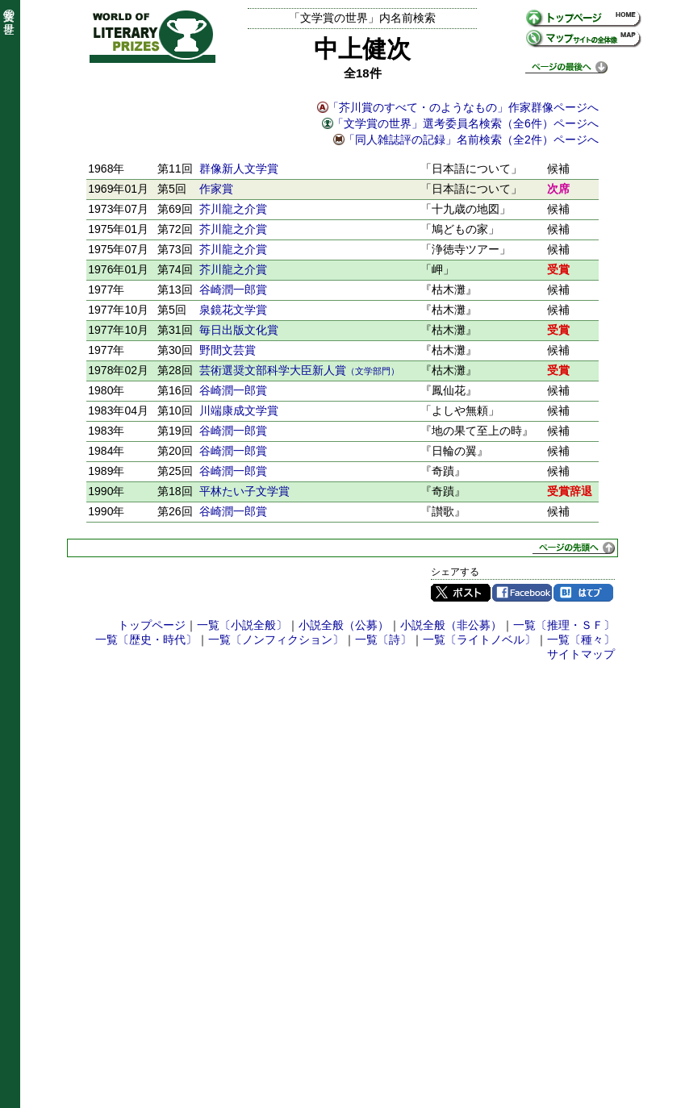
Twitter (461, 593)
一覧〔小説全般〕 (242, 625)
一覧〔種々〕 (581, 639)
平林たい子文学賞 (244, 491)
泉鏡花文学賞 (233, 309)
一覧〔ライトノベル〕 (479, 639)
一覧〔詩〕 (383, 639)
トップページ (152, 625)
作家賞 (216, 188)
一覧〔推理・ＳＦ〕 (564, 625)
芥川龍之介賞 (233, 208)
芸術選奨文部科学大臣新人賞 (299, 370)
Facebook (522, 593)
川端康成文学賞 (238, 410)
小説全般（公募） (344, 625)
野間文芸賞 (227, 350)
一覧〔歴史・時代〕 (146, 639)
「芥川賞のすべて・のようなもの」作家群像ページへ (463, 107)
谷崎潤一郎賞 (233, 289)
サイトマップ (581, 654)
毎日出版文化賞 (238, 329)
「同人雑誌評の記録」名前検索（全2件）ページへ (471, 139)
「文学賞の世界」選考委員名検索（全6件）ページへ (465, 123)
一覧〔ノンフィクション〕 (276, 639)
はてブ (583, 593)
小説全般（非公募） (451, 625)
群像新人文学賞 (238, 168)
